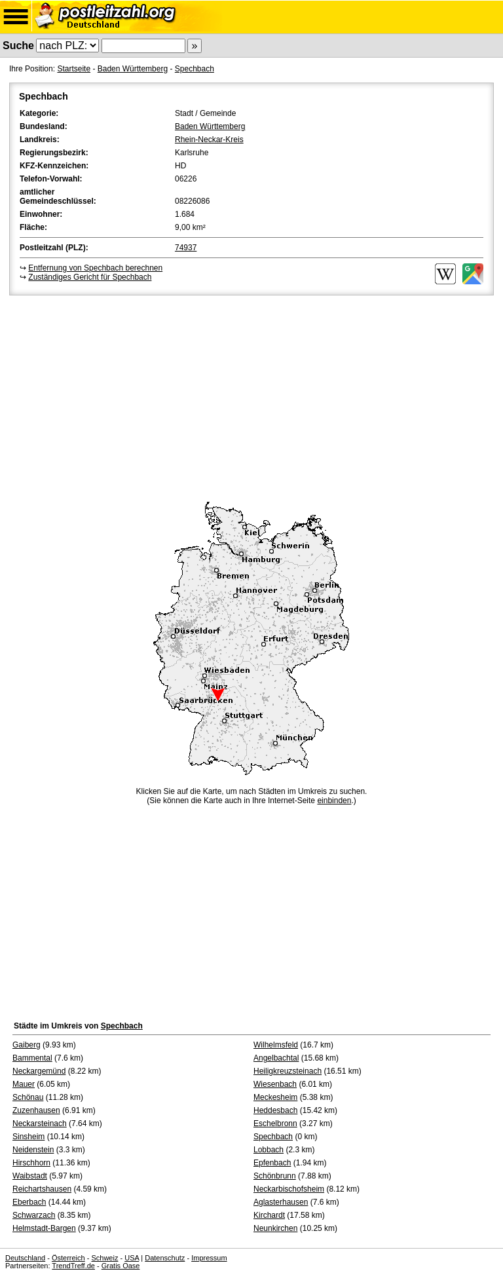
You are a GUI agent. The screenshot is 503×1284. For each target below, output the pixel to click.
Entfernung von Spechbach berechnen (95, 268)
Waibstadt (29, 1175)
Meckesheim (275, 1097)
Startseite (73, 68)
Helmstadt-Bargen (44, 1228)
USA (131, 1258)
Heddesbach (275, 1110)
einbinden (334, 800)
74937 (185, 247)
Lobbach (268, 1149)
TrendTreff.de (73, 1266)
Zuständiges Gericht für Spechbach (89, 277)
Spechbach (194, 68)
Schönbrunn (274, 1175)
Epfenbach (272, 1162)
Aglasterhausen (280, 1202)
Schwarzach (33, 1215)
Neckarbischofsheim (288, 1189)
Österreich (68, 1258)
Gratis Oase (121, 1266)
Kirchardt (269, 1215)
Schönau (27, 1097)
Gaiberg (26, 1044)
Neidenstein (33, 1149)
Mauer (23, 1084)
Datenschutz (165, 1258)
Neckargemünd (38, 1071)
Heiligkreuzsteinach (287, 1071)
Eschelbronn (275, 1123)
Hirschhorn (31, 1162)
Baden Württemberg (133, 68)
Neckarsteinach (39, 1123)
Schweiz (104, 1258)
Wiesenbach (275, 1084)
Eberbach (29, 1202)
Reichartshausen (41, 1189)
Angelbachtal (276, 1058)
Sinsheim (28, 1136)
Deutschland (25, 1258)
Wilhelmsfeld (275, 1044)
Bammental (32, 1058)
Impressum (209, 1258)
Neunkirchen (275, 1228)
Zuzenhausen (36, 1110)
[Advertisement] (251, 396)
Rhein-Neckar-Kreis (209, 139)
